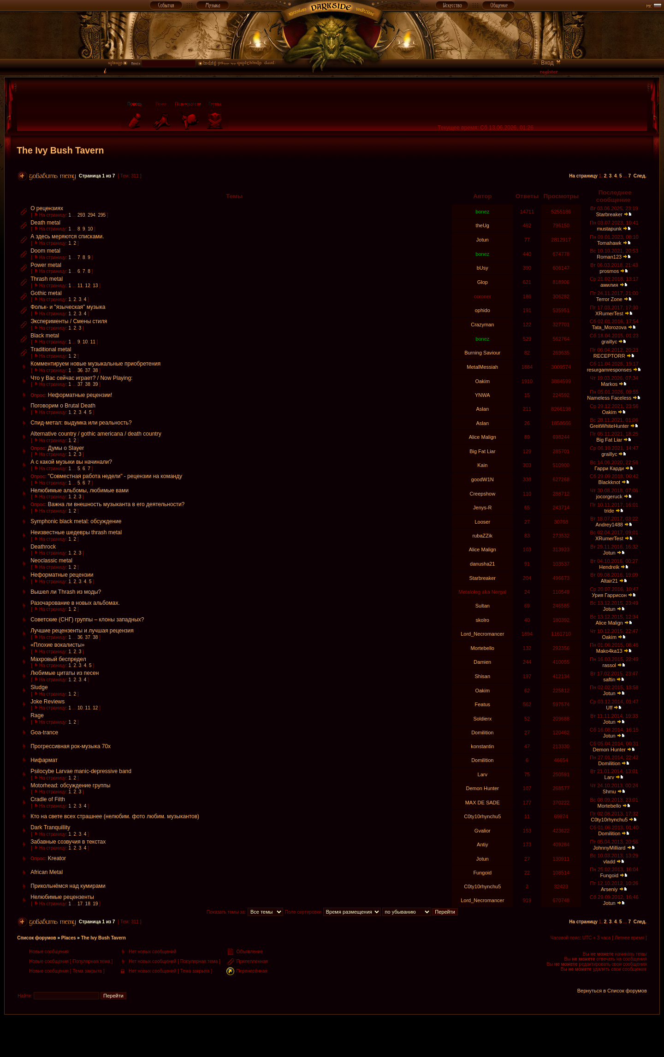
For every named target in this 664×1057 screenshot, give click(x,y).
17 (80, 903)
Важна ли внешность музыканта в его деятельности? (116, 504)
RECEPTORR (609, 356)
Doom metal (45, 251)
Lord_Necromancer (482, 634)
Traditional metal (50, 349)
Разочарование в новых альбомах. (75, 603)
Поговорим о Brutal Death (62, 405)
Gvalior (482, 830)
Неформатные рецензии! (80, 395)
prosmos (609, 271)
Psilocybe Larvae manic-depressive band (80, 771)
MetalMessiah (482, 367)
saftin (609, 679)
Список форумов (36, 937)
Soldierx (482, 718)
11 (80, 285)
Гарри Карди (609, 468)
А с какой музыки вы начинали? (71, 462)
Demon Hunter (609, 749)
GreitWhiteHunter (609, 426)
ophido (482, 310)
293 (81, 215)
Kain (482, 465)
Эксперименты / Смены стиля (68, 321)
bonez (482, 211)
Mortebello (482, 648)
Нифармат (44, 760)
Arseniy (609, 889)
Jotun (482, 239)
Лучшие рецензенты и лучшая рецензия (82, 630)
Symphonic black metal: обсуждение (75, 521)
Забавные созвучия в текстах (68, 842)
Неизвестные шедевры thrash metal (76, 532)
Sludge (38, 687)
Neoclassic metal (51, 560)
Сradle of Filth (47, 799)
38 (95, 370)
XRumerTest (609, 313)
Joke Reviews (47, 701)
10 (90, 228)
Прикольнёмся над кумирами (68, 886)
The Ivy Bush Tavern (60, 150)
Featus (482, 704)
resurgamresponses (609, 369)
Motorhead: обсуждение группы (70, 785)
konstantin (482, 746)
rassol (609, 665)
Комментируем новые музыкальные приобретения (95, 363)
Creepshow (482, 493)
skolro (482, 620)
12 (87, 285)
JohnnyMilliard (609, 847)
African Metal (46, 872)
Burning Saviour (482, 352)
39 (95, 384)
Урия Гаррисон (609, 595)
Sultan (482, 605)
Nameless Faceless (609, 398)
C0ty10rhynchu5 (482, 816)
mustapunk (609, 228)
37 (87, 370)
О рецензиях (46, 208)
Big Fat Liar (609, 440)
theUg (482, 225)
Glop (482, 282)
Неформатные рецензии (61, 575)
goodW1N (482, 479)
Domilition (482, 732)
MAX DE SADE (482, 802)
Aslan (482, 409)
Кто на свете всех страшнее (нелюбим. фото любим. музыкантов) (114, 816)
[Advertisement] (332, 1035)
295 (102, 215)
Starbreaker (609, 214)
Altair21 (609, 581)
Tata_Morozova (609, 327)
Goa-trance (44, 732)
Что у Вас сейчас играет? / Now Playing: (81, 378)
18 (87, 903)
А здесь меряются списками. (67, 236)
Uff (609, 707)
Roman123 (609, 257)
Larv (482, 774)
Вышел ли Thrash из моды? (65, 592)
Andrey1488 (609, 524)
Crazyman (482, 324)
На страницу (583, 175)
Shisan (482, 676)
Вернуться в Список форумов (612, 990)
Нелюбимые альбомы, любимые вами (79, 490)
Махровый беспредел (58, 659)
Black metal (44, 335)
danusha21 (482, 564)
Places (68, 937)
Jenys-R (482, 507)
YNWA (482, 395)
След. (640, 175)
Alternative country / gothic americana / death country (95, 434)
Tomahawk (609, 243)
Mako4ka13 (609, 651)
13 (95, 285)
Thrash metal (46, 279)
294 (91, 215)
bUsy (482, 268)
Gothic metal (45, 293)
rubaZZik (482, 535)
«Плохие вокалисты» (57, 645)
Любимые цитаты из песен (64, 673)
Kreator (57, 858)
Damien (482, 662)
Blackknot (609, 482)
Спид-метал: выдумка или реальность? (80, 422)
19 (95, 903)
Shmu (609, 791)
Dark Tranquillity (50, 827)
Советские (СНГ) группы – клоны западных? (87, 619)
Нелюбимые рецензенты (62, 897)
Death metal (45, 222)
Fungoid (482, 872)
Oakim (482, 381)
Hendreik (609, 567)
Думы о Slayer (66, 448)
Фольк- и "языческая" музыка (67, 307)
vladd (609, 861)
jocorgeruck (609, 496)
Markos (609, 384)
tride (609, 511)
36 (80, 370)
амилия (609, 285)
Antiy (482, 844)
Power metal (45, 265)
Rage (37, 715)
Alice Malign (482, 437)
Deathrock (43, 546)
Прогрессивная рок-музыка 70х (70, 746)
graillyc (609, 341)
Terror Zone (609, 299)
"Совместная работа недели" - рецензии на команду (115, 476)
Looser (482, 522)
